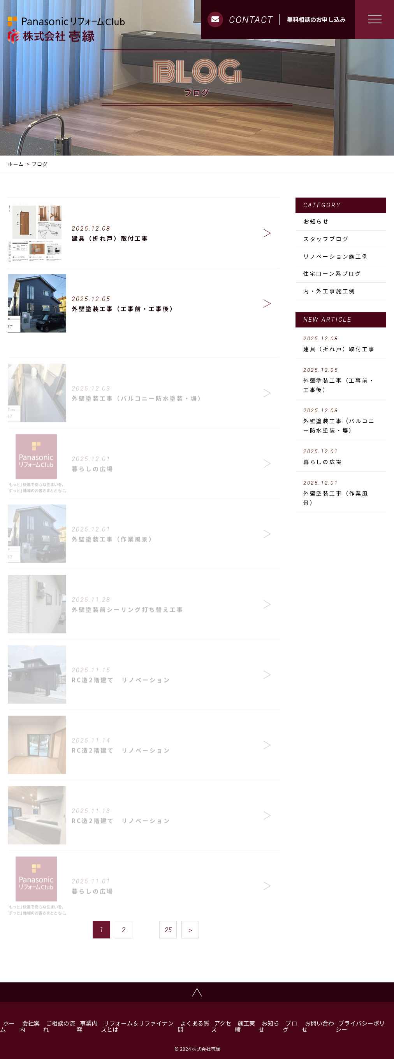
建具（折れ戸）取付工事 (340, 344)
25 (168, 930)
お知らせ (316, 221)
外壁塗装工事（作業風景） (340, 493)
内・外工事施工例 (329, 291)
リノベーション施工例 (336, 256)
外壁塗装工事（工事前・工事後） (340, 380)
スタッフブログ (326, 239)
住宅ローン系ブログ (332, 273)
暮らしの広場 (340, 457)
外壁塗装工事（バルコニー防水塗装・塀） (340, 421)
